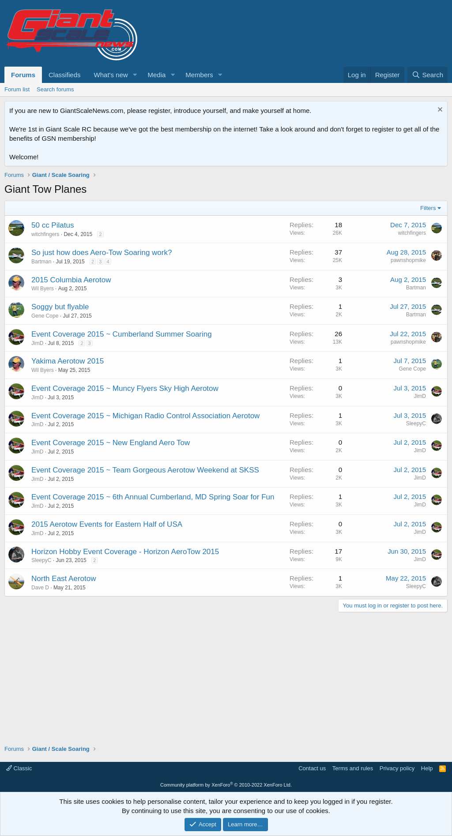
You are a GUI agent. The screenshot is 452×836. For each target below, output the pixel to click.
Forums (23, 75)
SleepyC (416, 423)
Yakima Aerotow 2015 (67, 361)
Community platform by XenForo (226, 784)
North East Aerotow (63, 578)
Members (199, 75)
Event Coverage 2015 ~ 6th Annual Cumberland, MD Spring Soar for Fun (152, 497)
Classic (19, 768)
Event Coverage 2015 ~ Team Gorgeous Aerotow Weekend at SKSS (145, 470)
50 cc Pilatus (52, 225)
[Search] (427, 75)
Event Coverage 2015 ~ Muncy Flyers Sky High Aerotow (124, 388)
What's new (111, 75)
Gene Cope (44, 316)
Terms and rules (352, 768)
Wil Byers (42, 288)
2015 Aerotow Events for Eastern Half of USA (106, 524)
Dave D (40, 588)
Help (427, 768)
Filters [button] (428, 208)
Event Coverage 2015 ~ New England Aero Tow (110, 443)
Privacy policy (397, 768)
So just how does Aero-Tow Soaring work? (101, 252)
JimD (37, 343)
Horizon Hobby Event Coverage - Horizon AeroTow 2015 (125, 551)
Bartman (41, 262)
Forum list (17, 89)
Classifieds (65, 75)
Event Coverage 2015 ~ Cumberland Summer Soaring (121, 334)
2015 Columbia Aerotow (71, 280)
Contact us (312, 768)
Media (156, 75)
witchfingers (45, 234)
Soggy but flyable (60, 307)
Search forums (55, 89)
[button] (134, 75)
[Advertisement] (226, 674)
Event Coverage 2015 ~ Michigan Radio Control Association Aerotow (145, 416)
